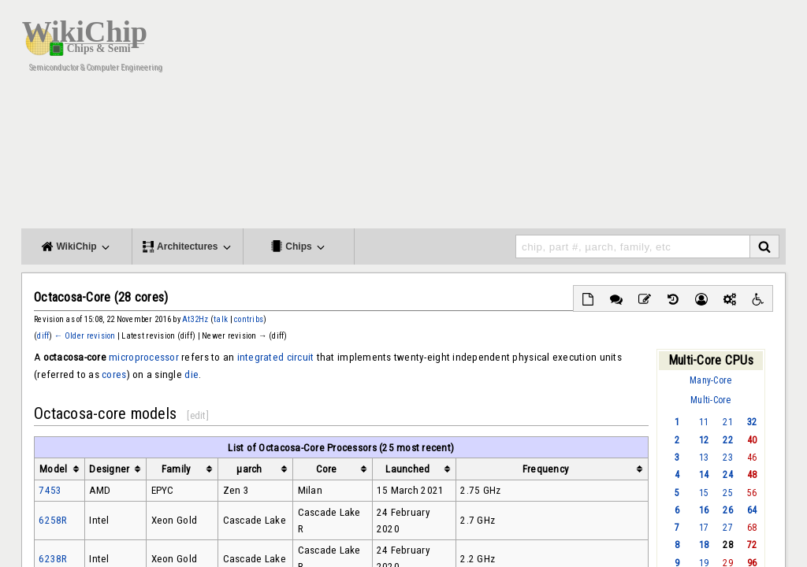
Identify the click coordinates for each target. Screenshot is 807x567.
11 (704, 422)
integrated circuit (275, 357)
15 (704, 492)
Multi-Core (710, 400)
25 (728, 492)
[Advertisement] (498, 118)
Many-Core (710, 380)
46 (752, 457)
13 (704, 457)
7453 (50, 490)
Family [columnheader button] (177, 469)
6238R (53, 559)
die (191, 374)
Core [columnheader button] (326, 469)
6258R (53, 520)
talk (221, 319)
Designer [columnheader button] (109, 469)
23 (728, 457)
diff (43, 336)
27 (728, 527)
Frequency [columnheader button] (546, 469)
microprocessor (144, 357)
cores (114, 374)
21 (728, 422)
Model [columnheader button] (53, 469)
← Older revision (85, 336)
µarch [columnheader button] (249, 469)
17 (704, 527)
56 (752, 492)
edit (198, 415)
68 (752, 527)
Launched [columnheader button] (407, 469)
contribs (248, 319)
